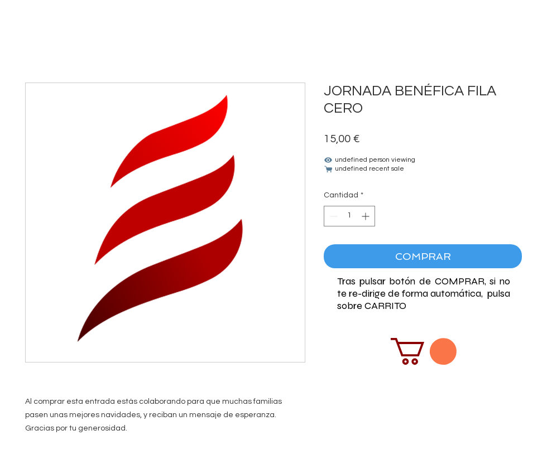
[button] (424, 351)
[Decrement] (332, 216)
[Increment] (366, 216)
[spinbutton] (349, 216)
